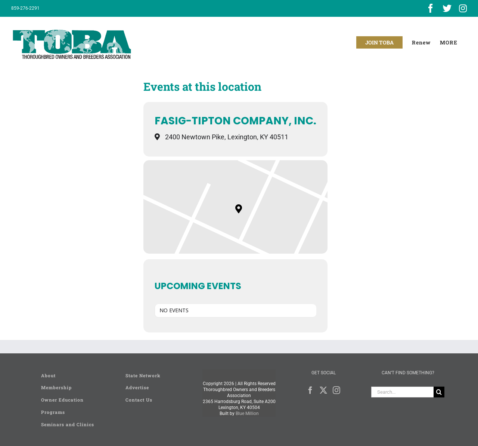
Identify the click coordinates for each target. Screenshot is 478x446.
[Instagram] (336, 390)
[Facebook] (310, 390)
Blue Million (247, 413)
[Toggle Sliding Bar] (448, 42)
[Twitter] (323, 390)
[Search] (439, 392)
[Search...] (402, 392)
